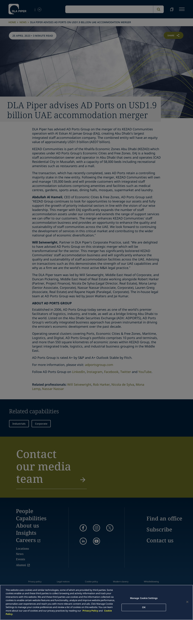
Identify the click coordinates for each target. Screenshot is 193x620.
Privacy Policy (90, 610)
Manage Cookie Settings (144, 598)
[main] (96, 602)
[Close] (187, 602)
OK (143, 607)
